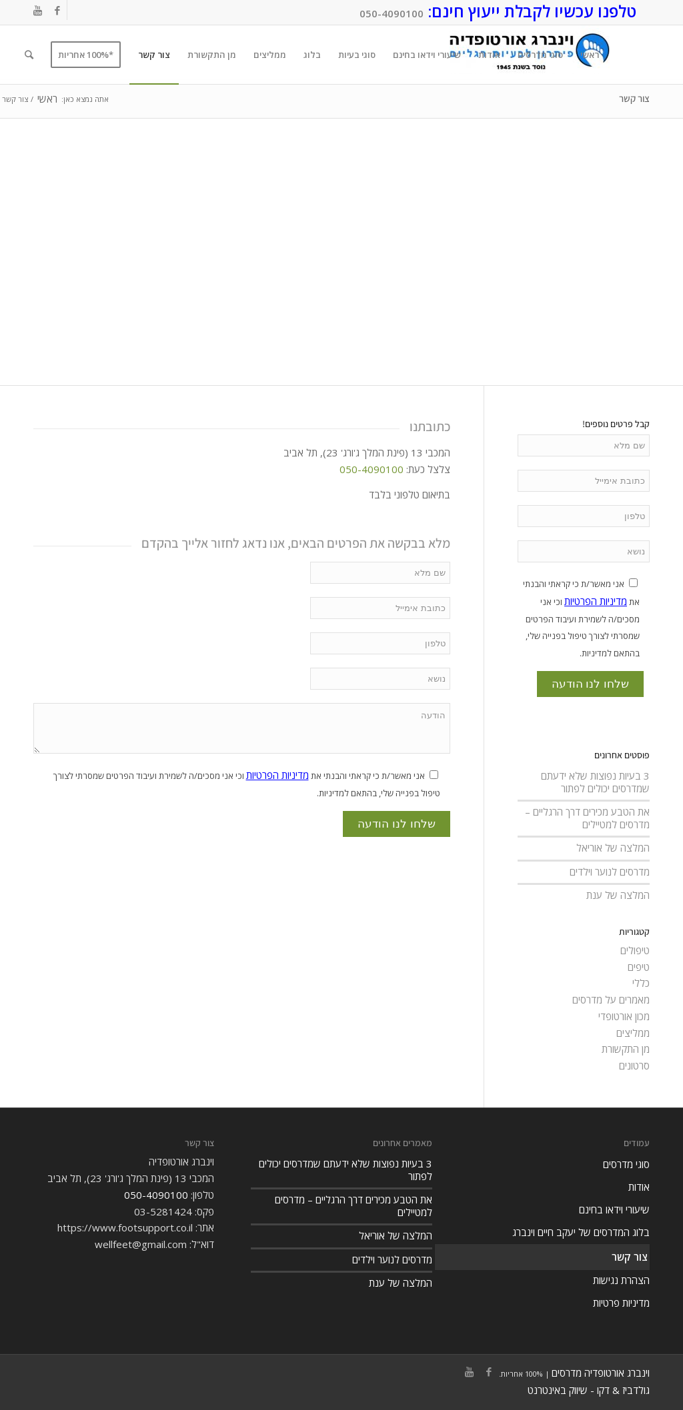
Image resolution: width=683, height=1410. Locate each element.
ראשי (47, 99)
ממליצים (633, 1033)
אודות (639, 1186)
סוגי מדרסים (626, 1164)
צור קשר (634, 98)
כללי (641, 983)
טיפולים (635, 950)
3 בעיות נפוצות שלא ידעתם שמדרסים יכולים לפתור (595, 782)
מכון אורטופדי (624, 1016)
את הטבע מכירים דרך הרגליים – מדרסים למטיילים (587, 818)
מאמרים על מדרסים (611, 999)
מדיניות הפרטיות (277, 775)
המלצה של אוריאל (613, 847)
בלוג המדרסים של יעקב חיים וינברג (581, 1232)
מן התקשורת (626, 1049)
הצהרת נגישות (621, 1280)
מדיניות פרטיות (621, 1302)
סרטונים (634, 1065)
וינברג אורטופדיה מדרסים (601, 1372)
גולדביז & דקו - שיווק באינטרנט (589, 1390)
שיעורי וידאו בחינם (614, 1209)
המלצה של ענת (618, 895)
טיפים (639, 967)
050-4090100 (392, 13)
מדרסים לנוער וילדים (610, 871)
